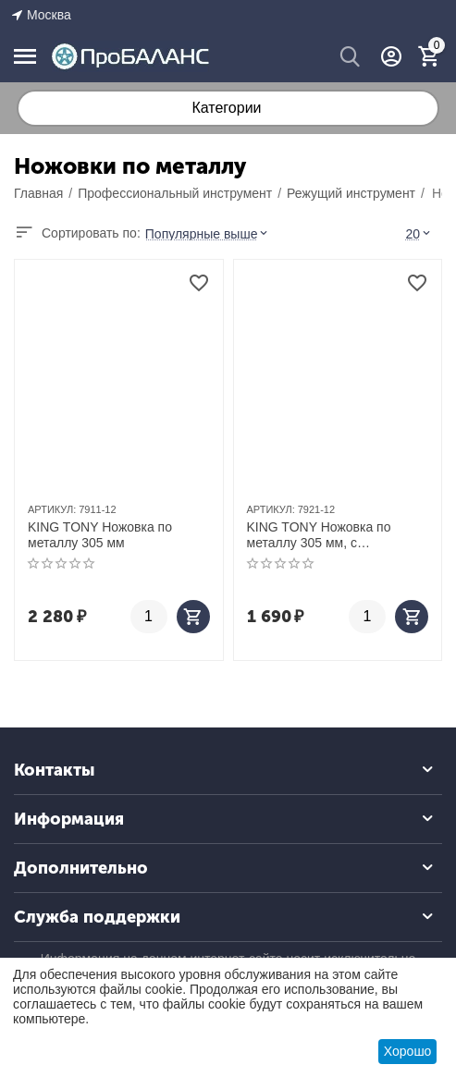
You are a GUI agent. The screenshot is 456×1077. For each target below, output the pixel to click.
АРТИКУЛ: (52, 509)
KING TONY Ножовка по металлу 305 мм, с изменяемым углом (319, 535)
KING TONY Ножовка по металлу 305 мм (100, 535)
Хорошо (408, 1051)
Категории (226, 108)
